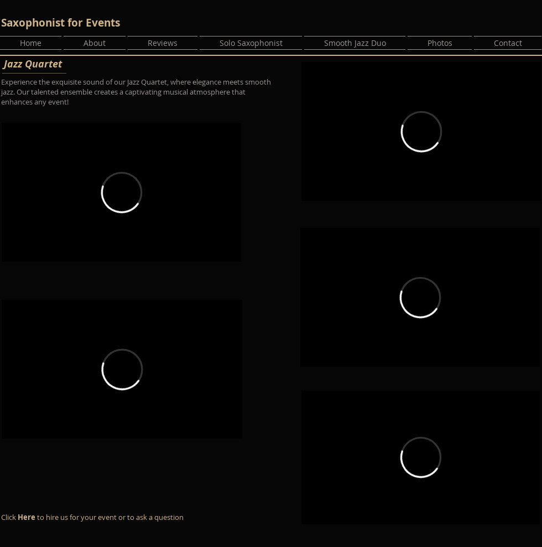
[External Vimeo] (121, 192)
